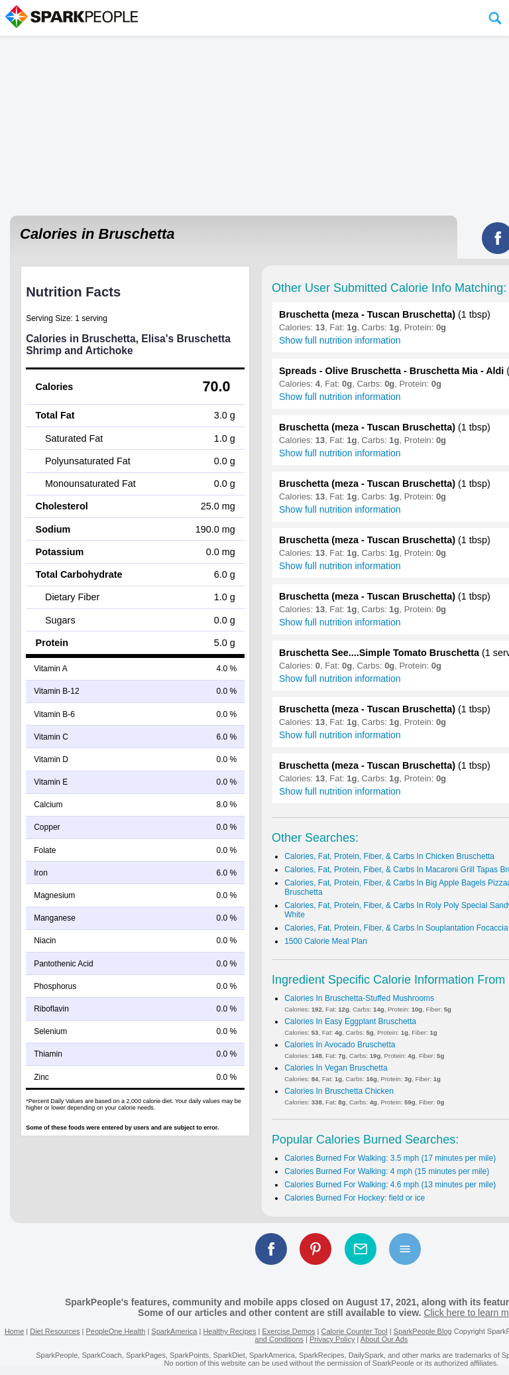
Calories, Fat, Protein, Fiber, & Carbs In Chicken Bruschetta (389, 856)
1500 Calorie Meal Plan (325, 941)
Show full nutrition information (340, 340)
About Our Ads (384, 1339)
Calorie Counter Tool (354, 1331)
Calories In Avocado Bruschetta (339, 1044)
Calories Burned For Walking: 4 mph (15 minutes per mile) (386, 1171)
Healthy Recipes (229, 1331)
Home (14, 1331)
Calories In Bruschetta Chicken (339, 1091)
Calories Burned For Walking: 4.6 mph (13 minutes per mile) (390, 1184)
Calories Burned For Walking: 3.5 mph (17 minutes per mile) (390, 1158)
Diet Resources (55, 1331)
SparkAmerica (174, 1331)
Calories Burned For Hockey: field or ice (354, 1198)
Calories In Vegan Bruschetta (335, 1068)
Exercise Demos (288, 1331)
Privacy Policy (332, 1339)
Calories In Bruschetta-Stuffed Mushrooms (359, 998)
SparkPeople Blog (423, 1331)
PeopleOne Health (115, 1331)
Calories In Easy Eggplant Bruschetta (350, 1021)
